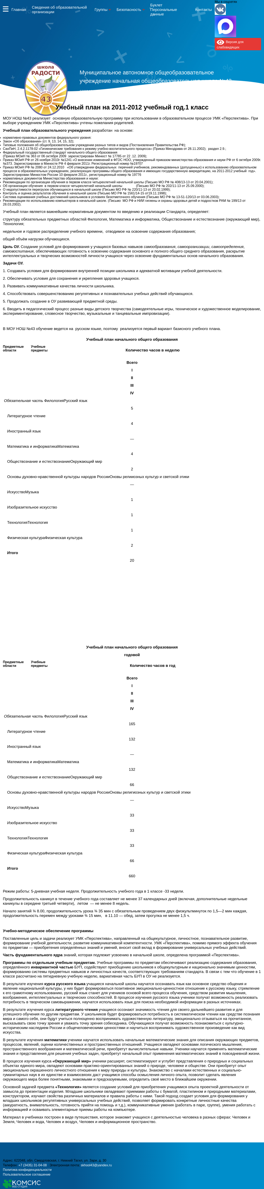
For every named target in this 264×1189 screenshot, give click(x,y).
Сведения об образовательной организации (59, 9)
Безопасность (129, 9)
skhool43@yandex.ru (189, 98)
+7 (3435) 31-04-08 (115, 98)
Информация (5, 8)
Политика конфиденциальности (27, 1169)
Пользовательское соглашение (26, 1174)
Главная (18, 9)
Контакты (203, 9)
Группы (101, 9)
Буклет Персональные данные (163, 9)
